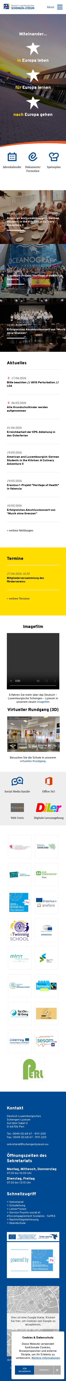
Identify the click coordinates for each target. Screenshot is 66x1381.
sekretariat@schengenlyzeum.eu (27, 1144)
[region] (37, 1355)
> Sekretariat (15, 1202)
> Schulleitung (16, 1205)
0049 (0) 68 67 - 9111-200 (29, 1133)
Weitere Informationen (46, 1358)
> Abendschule (16, 1223)
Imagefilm (43, 702)
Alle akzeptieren (25, 1370)
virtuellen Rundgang (32, 761)
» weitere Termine (18, 598)
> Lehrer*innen (16, 1209)
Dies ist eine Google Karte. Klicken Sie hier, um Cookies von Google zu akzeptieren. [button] (33, 1321)
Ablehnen (44, 1370)
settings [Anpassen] (57, 1370)
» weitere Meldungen (20, 530)
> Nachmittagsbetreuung (23, 1219)
